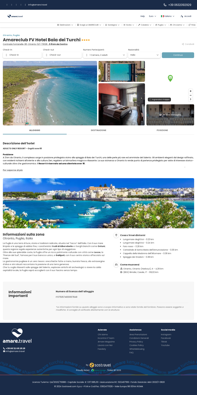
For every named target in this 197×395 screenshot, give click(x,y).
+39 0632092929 (177, 5)
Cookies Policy (136, 345)
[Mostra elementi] (157, 55)
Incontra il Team (106, 338)
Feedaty (102, 349)
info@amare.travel (37, 4)
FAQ (131, 352)
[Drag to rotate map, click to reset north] (191, 99)
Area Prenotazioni (138, 334)
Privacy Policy (136, 341)
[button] (170, 78)
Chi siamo (103, 334)
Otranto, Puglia (11, 35)
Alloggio (34, 130)
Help (143, 16)
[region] (170, 82)
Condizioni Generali (139, 338)
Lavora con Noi (105, 345)
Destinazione (98, 130)
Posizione (162, 130)
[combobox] (143, 54)
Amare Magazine (106, 341)
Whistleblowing (136, 349)
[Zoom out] (191, 95)
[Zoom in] (191, 91)
